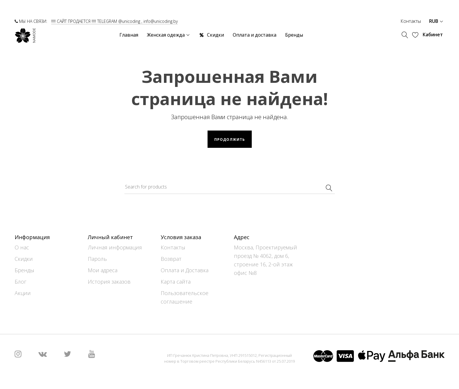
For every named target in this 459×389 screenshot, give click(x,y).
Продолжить (229, 139)
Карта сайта (176, 281)
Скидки (24, 258)
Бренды (24, 270)
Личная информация (115, 247)
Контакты (410, 21)
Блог (20, 281)
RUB (436, 21)
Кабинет (433, 34)
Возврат (171, 258)
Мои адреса (102, 270)
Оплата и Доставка (184, 270)
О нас (22, 247)
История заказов (109, 281)
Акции (23, 293)
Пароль (97, 258)
